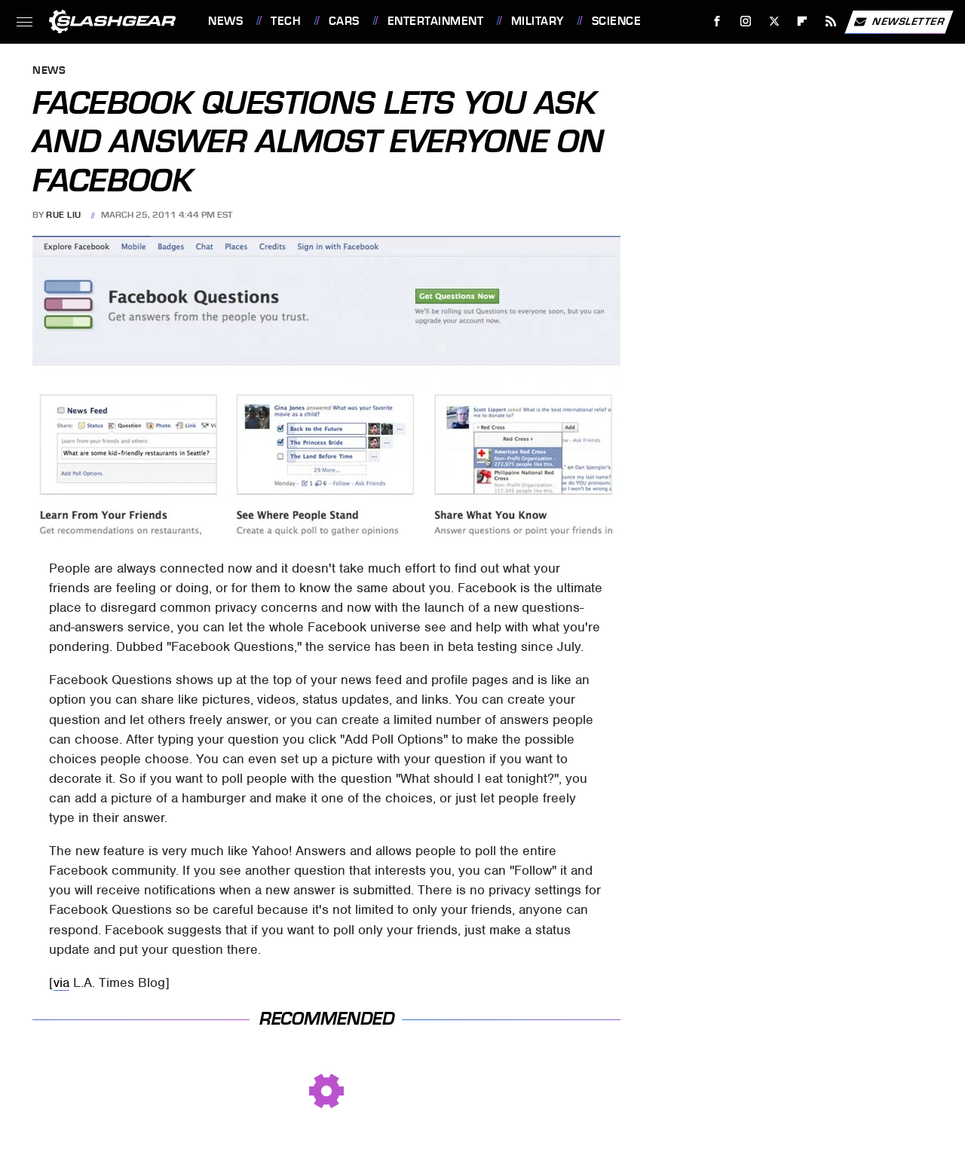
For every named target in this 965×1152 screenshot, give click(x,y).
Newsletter (898, 22)
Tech (286, 21)
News (225, 21)
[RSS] (831, 21)
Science (617, 21)
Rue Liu (63, 214)
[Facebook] (717, 21)
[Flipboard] (802, 21)
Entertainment (436, 21)
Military (537, 21)
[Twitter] (774, 21)
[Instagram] (746, 21)
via (61, 982)
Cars (344, 21)
